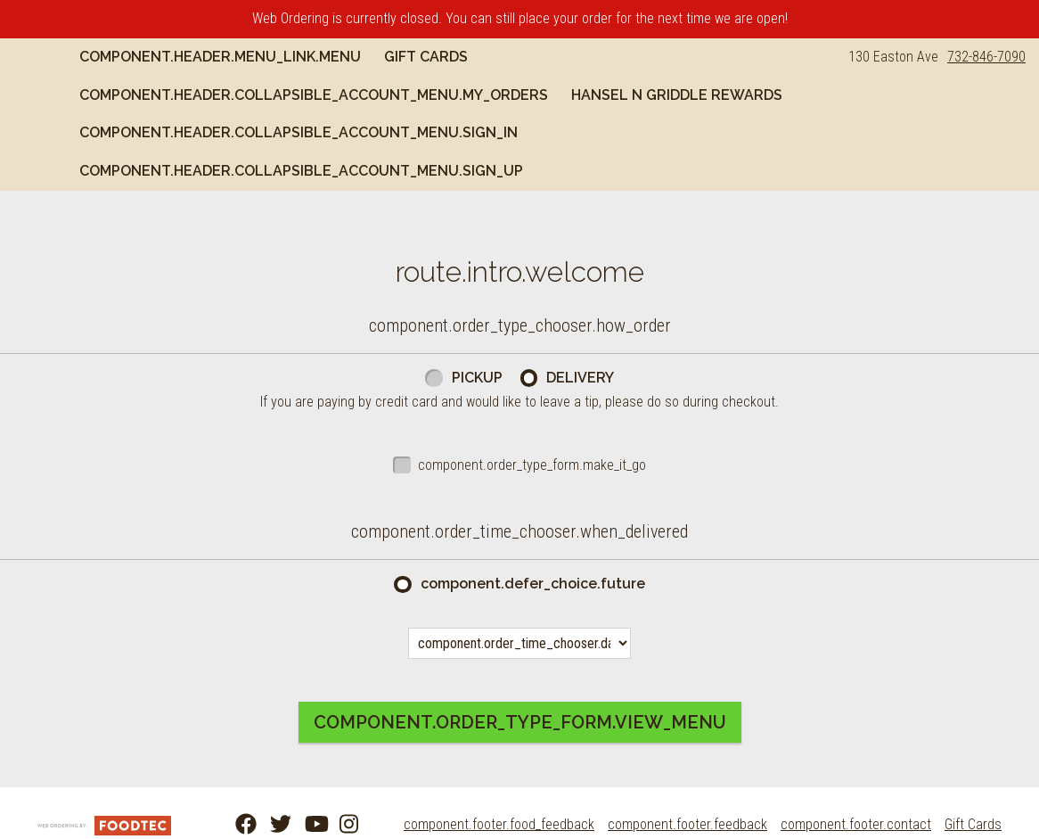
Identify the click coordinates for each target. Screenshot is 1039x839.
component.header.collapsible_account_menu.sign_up (363, 170)
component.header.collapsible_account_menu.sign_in (595, 132)
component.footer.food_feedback (499, 824)
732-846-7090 (986, 56)
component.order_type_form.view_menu (520, 722)
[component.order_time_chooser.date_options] (519, 643)
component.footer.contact (856, 824)
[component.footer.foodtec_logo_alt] (104, 824)
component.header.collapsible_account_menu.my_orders (376, 94)
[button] (60, 75)
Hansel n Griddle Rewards (247, 132)
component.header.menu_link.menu (282, 56)
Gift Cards (488, 56)
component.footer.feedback (687, 824)
